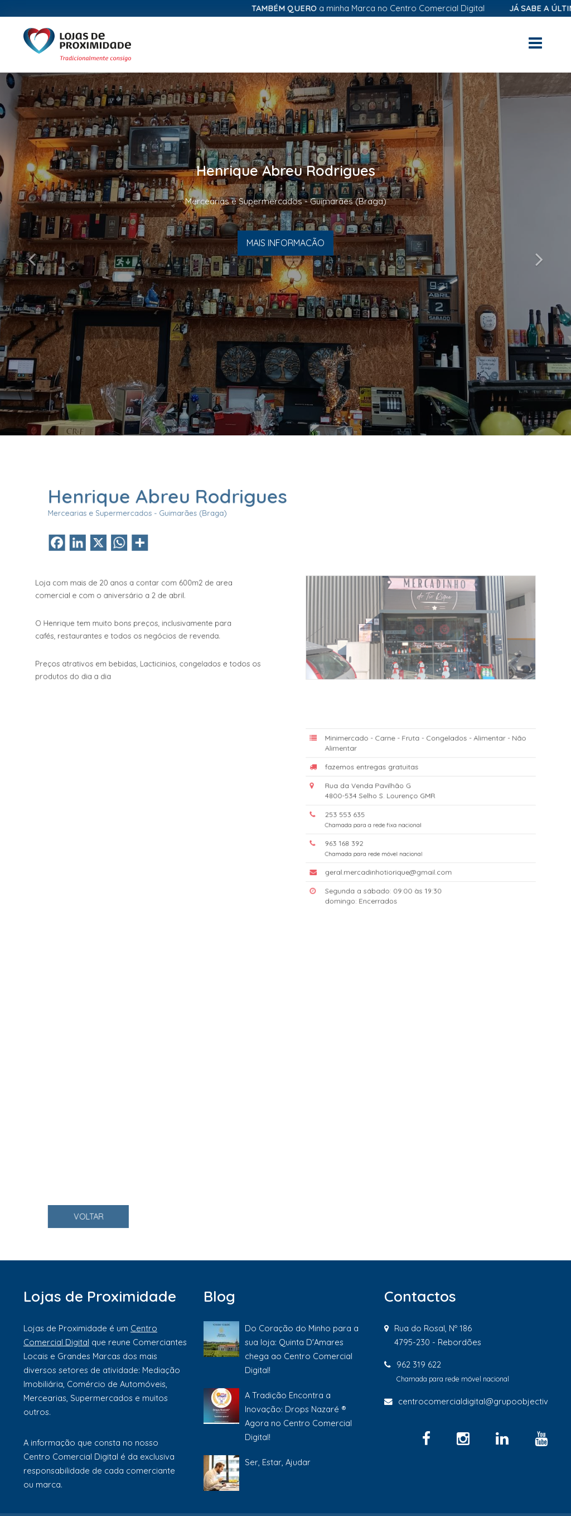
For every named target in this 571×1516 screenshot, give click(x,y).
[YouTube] (541, 1438)
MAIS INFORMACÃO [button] (285, 242)
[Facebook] (428, 1438)
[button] (43, 254)
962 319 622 (418, 1364)
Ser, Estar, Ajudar (278, 1462)
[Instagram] (465, 1438)
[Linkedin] (504, 1438)
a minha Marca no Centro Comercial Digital (378, 8)
